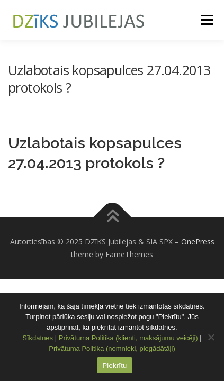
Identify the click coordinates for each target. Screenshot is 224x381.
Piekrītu (114, 365)
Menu (206, 19)
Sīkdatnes (37, 338)
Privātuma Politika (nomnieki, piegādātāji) (112, 348)
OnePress (197, 242)
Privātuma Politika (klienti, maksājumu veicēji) (128, 338)
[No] (210, 337)
